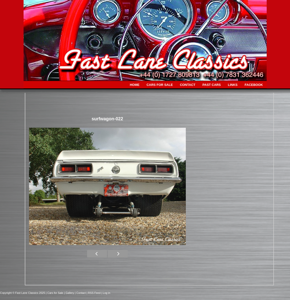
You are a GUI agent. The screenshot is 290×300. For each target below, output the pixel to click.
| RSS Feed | (95, 292)
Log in (106, 292)
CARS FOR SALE (160, 85)
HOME (134, 85)
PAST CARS (211, 85)
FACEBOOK (254, 85)
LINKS (233, 85)
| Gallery (69, 292)
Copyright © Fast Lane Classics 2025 (23, 292)
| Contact (81, 292)
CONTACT (187, 85)
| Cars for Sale (55, 292)
